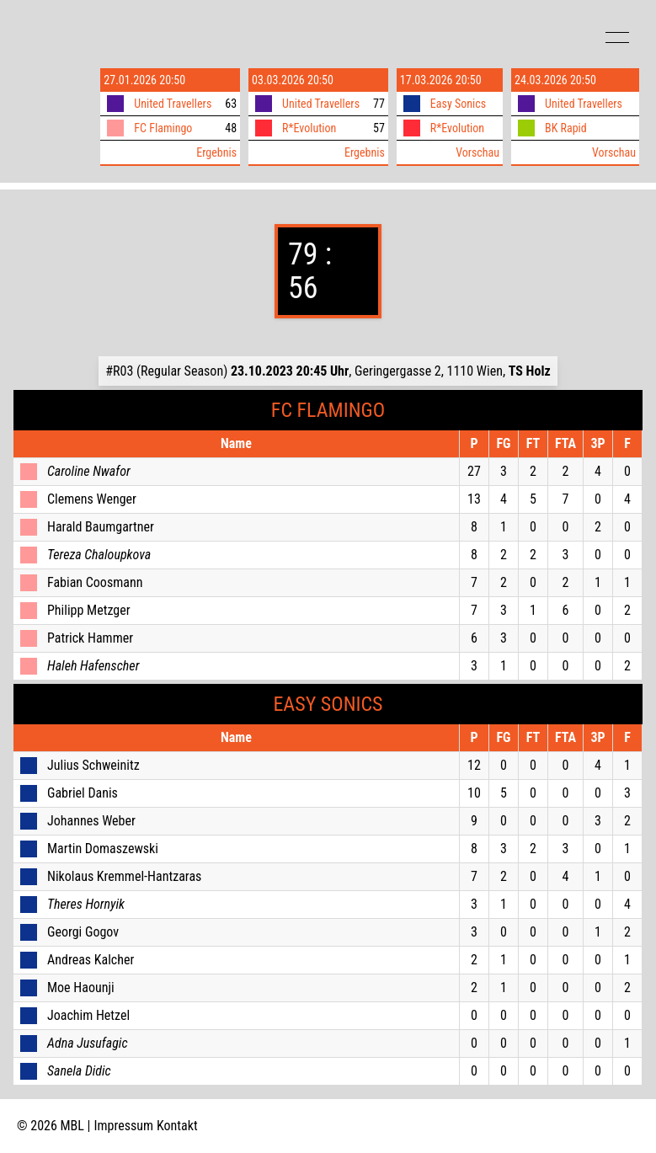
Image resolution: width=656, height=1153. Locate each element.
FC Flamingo (163, 128)
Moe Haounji (81, 988)
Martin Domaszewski (102, 849)
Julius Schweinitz (93, 765)
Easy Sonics (458, 103)
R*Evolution (309, 128)
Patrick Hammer (90, 638)
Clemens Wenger (91, 499)
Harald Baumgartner (100, 527)
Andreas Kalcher (90, 960)
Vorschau (477, 152)
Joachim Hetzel (88, 1015)
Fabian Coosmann (94, 582)
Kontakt (177, 1126)
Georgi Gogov (83, 932)
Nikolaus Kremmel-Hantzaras (124, 876)
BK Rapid (566, 128)
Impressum (124, 1126)
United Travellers (172, 103)
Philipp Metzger (89, 610)
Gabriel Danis (82, 793)
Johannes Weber (91, 821)
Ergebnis (216, 152)
